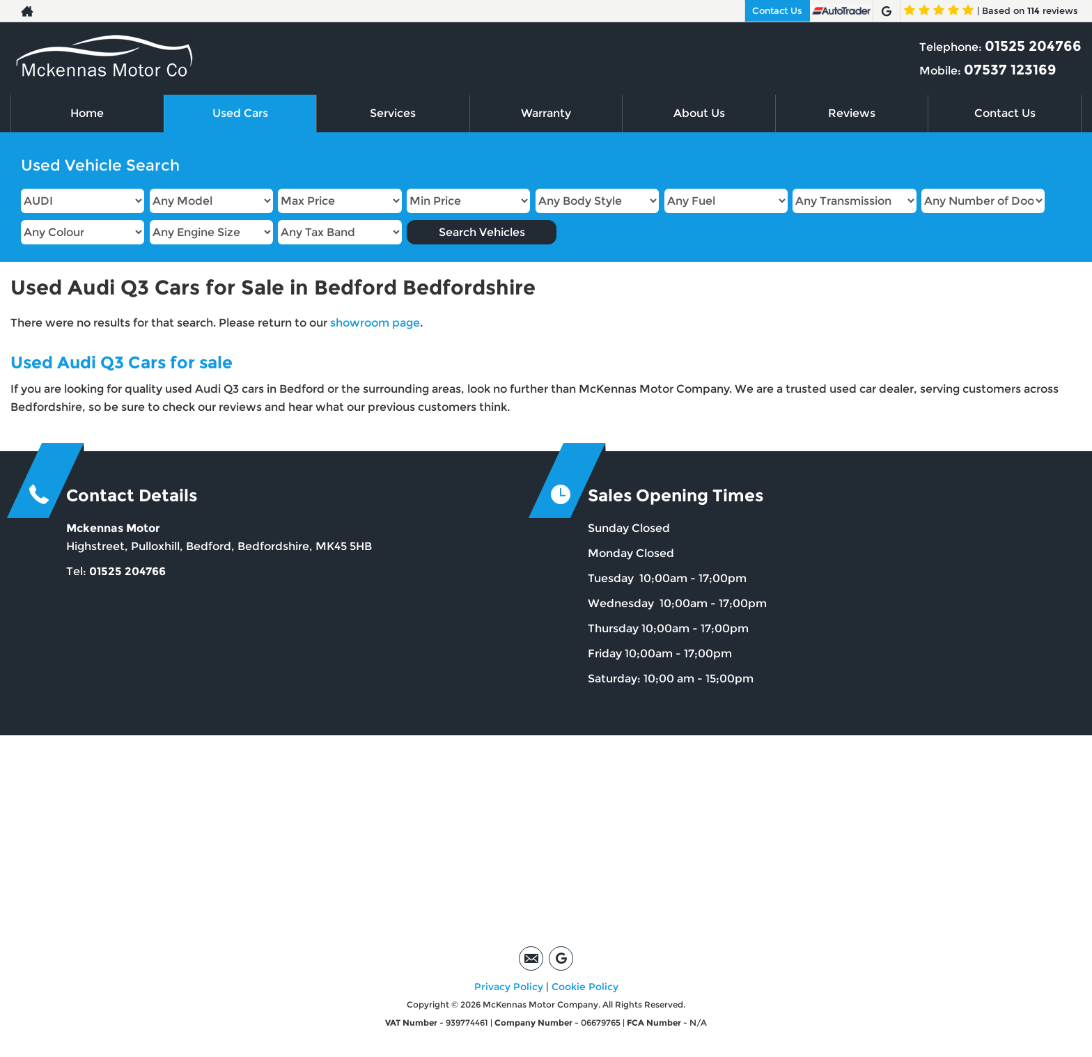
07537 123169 (1010, 69)
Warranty (546, 113)
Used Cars (240, 113)
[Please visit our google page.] (886, 11)
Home (87, 113)
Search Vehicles (482, 232)
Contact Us (777, 10)
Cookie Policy (585, 986)
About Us (699, 113)
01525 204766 (1033, 46)
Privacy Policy (508, 986)
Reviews (851, 113)
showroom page (375, 322)
